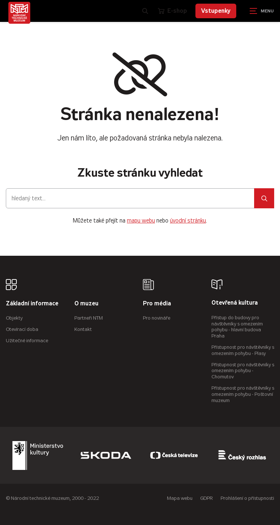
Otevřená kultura (234, 303)
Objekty (14, 318)
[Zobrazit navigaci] (262, 11)
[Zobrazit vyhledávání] (145, 11)
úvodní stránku (188, 220)
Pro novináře (156, 318)
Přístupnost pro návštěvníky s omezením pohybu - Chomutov (242, 371)
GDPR (206, 498)
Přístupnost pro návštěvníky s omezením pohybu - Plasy (242, 350)
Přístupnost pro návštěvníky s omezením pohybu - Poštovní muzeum (242, 394)
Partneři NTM (88, 318)
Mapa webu (179, 498)
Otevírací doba (22, 329)
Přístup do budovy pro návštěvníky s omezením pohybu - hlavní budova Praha (237, 327)
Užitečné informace (27, 340)
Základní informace (32, 304)
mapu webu (141, 220)
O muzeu (86, 304)
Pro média (157, 304)
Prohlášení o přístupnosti (247, 498)
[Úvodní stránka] (19, 13)
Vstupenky (215, 10)
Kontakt (83, 329)
